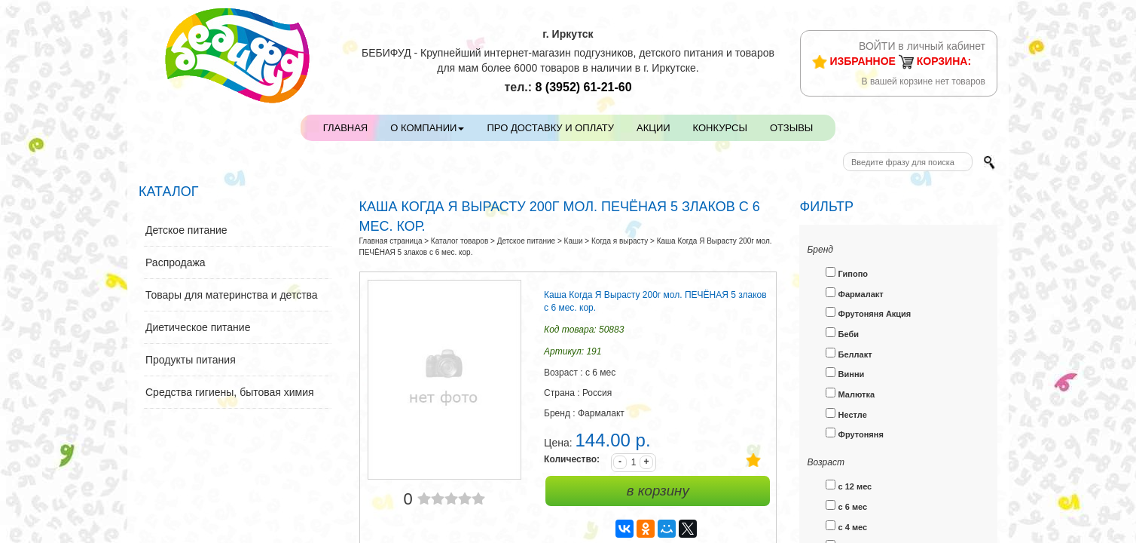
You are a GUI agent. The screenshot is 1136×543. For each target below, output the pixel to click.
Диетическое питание (197, 327)
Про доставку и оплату (550, 127)
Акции (653, 127)
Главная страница (391, 241)
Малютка (850, 393)
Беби (842, 333)
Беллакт (849, 353)
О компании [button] (427, 127)
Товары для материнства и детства (231, 295)
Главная (345, 127)
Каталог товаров (459, 241)
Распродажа (175, 262)
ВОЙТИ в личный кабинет (922, 46)
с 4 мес (846, 526)
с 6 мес (846, 505)
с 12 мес (849, 485)
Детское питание (186, 230)
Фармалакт (854, 293)
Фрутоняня (854, 433)
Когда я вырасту (619, 241)
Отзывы (791, 127)
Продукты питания (190, 360)
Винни (845, 373)
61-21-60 (584, 87)
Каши (573, 241)
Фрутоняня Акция (868, 312)
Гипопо (847, 272)
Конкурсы (720, 127)
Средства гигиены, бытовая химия (229, 392)
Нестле (846, 413)
